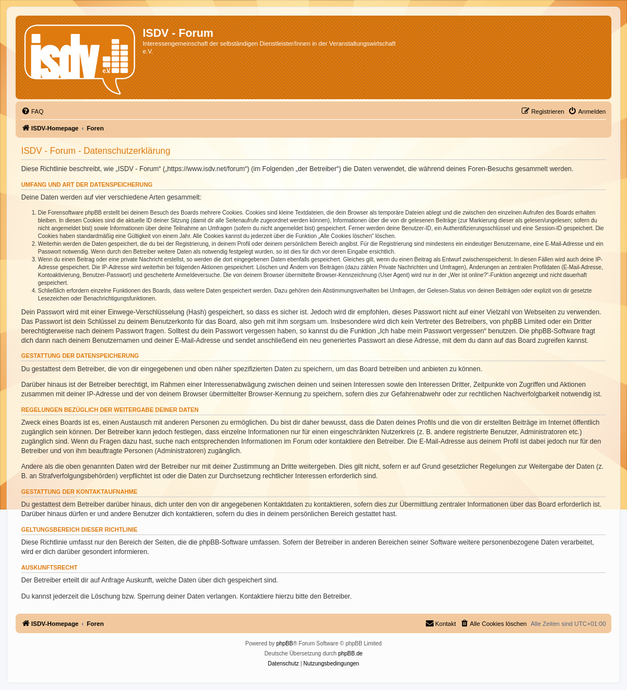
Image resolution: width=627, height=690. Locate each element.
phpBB (284, 643)
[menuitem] (32, 111)
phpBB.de (350, 653)
